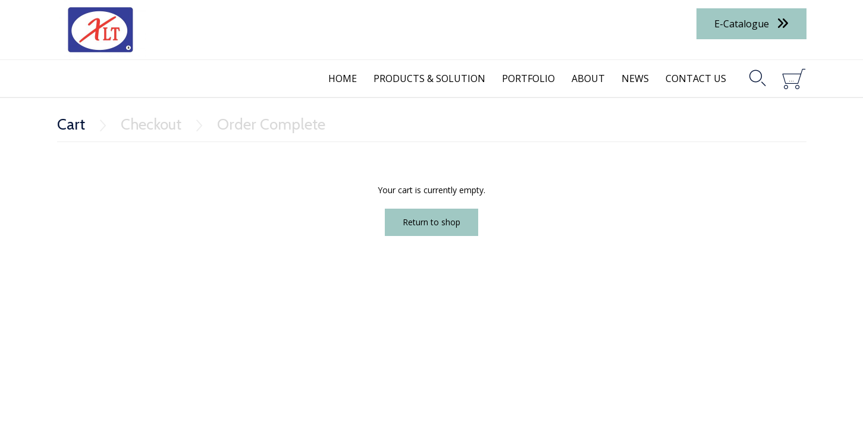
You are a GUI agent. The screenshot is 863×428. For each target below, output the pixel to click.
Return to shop (431, 222)
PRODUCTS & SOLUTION (429, 78)
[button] (751, 23)
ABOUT (588, 78)
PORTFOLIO (528, 78)
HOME (342, 78)
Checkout (151, 124)
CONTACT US (696, 78)
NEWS (635, 78)
